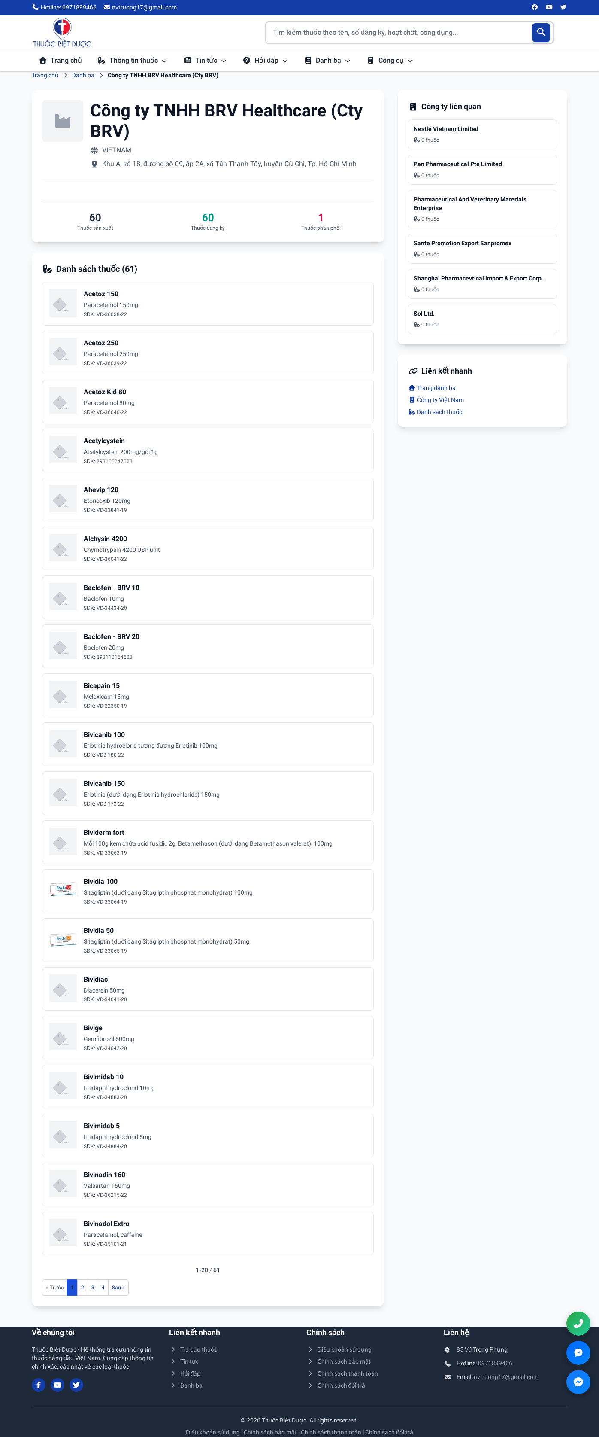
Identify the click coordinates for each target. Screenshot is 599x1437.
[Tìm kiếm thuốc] (409, 32)
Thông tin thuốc (132, 60)
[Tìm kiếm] (541, 32)
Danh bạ (327, 60)
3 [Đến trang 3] (92, 1288)
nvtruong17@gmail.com (506, 1376)
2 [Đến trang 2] (82, 1288)
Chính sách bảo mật (338, 1361)
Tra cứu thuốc (193, 1349)
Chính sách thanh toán (342, 1373)
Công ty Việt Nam (436, 399)
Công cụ (390, 60)
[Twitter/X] (564, 7)
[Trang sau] (118, 1287)
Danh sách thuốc (435, 411)
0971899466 (495, 1363)
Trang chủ (60, 60)
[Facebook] (535, 7)
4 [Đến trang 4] (103, 1288)
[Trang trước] (54, 1287)
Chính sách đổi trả (335, 1385)
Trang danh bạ (432, 387)
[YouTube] (549, 7)
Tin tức (205, 60)
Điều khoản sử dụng (339, 1349)
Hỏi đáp (265, 60)
